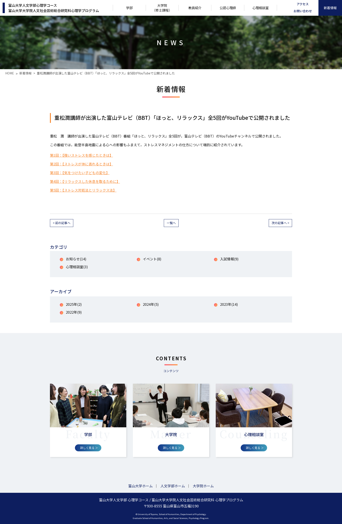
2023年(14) (229, 304)
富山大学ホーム (140, 485)
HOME (9, 73)
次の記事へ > (280, 223)
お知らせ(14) (76, 258)
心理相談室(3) (77, 266)
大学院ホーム (203, 485)
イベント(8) (152, 258)
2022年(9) (74, 312)
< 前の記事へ (61, 223)
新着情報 (25, 73)
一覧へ (171, 223)
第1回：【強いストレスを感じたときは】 (81, 155)
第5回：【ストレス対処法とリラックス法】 (83, 190)
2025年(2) (74, 304)
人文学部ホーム (173, 485)
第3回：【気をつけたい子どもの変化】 (79, 172)
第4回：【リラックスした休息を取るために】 (85, 181)
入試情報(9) (229, 258)
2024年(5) (151, 304)
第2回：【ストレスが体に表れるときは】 (81, 164)
